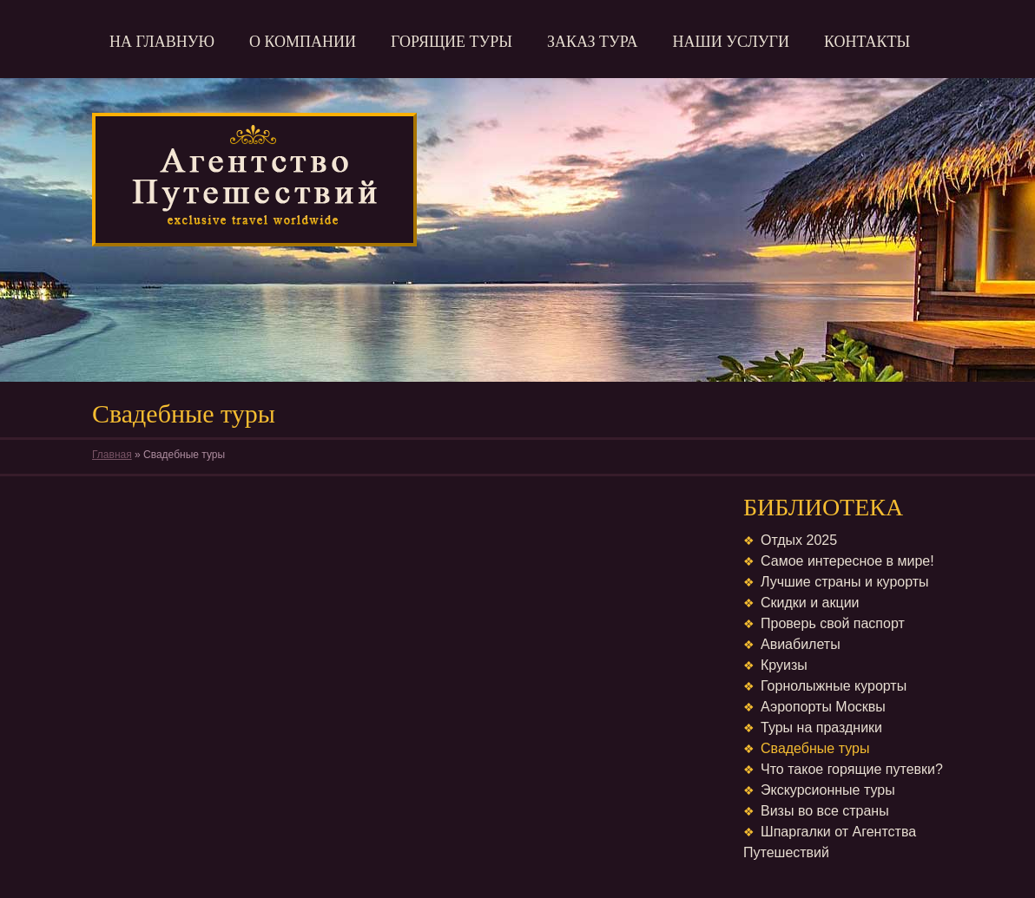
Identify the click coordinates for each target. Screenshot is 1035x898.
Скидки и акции (810, 602)
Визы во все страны (825, 810)
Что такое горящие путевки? (852, 769)
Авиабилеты (801, 644)
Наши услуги (731, 41)
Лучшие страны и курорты (845, 581)
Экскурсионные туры (828, 790)
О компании (302, 41)
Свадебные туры (815, 748)
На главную (161, 41)
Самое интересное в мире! (847, 561)
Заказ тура (592, 41)
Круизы (784, 665)
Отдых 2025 (799, 540)
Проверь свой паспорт (833, 623)
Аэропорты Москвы (823, 706)
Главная (112, 455)
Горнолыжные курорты (833, 685)
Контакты (867, 41)
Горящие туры (451, 41)
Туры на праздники (821, 727)
